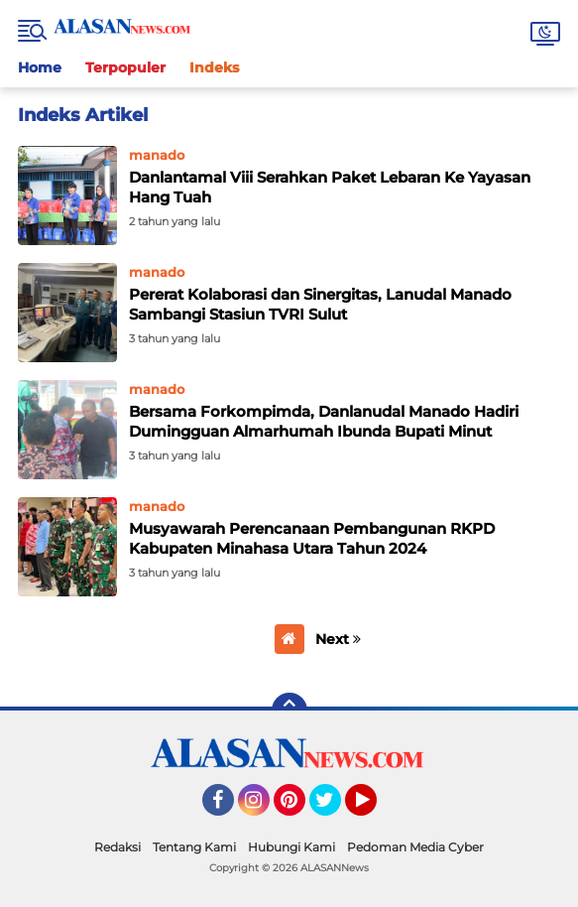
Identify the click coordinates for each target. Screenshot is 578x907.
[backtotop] (289, 710)
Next (338, 639)
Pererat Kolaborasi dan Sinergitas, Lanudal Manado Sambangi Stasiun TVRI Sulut (320, 304)
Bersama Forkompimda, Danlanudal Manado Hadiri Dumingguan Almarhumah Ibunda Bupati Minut (324, 421)
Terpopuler (125, 67)
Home (39, 67)
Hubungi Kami (291, 847)
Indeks (214, 67)
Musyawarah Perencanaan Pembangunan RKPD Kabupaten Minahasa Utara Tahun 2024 (312, 538)
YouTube (375, 809)
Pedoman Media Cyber (415, 847)
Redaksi (117, 847)
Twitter (334, 809)
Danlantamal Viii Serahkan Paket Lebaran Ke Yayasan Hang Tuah (329, 187)
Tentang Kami (194, 847)
